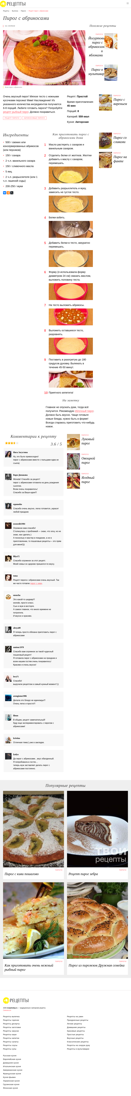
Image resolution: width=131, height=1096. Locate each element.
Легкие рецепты (74, 1024)
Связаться (7, 1010)
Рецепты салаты (11, 1042)
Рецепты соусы (10, 1045)
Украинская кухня (11, 1081)
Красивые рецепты (76, 1031)
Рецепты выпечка (11, 1017)
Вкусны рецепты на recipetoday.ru (13, 4)
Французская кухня (12, 1074)
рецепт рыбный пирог (15, 111)
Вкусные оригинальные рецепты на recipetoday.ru (16, 1000)
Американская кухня (12, 1070)
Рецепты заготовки (12, 1027)
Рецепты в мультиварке (78, 1049)
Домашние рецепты (76, 1027)
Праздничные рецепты (77, 1020)
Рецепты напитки (11, 1038)
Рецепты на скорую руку (78, 1045)
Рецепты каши (10, 1035)
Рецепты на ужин (75, 1017)
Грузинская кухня (11, 1084)
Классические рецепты (78, 1042)
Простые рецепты (75, 1035)
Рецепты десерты (11, 1024)
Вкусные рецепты (75, 1038)
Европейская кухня (12, 1059)
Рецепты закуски (11, 1031)
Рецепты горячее (11, 1020)
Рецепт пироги (12, 118)
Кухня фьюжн (9, 1077)
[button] (127, 3)
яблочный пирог (84, 411)
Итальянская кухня (12, 1066)
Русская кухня (9, 1056)
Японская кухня (10, 1088)
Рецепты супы (9, 1049)
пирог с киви (36, 583)
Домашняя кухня (11, 1063)
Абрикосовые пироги (34, 118)
